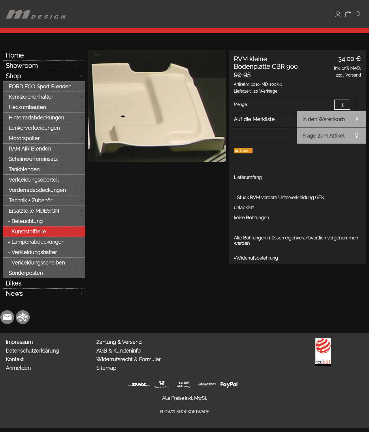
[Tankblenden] (44, 169)
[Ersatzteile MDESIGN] (44, 210)
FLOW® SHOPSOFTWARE (184, 412)
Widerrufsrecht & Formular (128, 359)
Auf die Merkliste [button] (254, 119)
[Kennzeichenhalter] (44, 97)
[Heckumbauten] (44, 107)
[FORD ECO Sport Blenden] (44, 86)
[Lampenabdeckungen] (44, 242)
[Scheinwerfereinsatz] (44, 159)
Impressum (19, 342)
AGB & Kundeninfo (118, 351)
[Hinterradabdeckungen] (44, 117)
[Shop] (44, 76)
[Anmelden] (338, 14)
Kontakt (15, 359)
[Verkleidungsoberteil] (44, 179)
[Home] (44, 55)
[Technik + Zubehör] (44, 200)
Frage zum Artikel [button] (323, 136)
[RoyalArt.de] (23, 317)
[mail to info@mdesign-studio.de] (7, 317)
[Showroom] (44, 65)
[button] (358, 14)
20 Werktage (255, 91)
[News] (44, 293)
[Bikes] (44, 283)
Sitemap (106, 368)
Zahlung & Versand (119, 342)
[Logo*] (36, 6)
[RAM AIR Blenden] (44, 148)
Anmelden (18, 368)
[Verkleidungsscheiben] (44, 262)
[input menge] (342, 105)
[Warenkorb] (348, 14)
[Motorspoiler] (44, 138)
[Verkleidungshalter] (44, 252)
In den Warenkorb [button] (323, 119)
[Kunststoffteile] (44, 231)
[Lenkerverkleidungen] (44, 128)
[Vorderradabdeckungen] (44, 190)
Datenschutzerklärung (32, 351)
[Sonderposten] (44, 273)
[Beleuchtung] (44, 221)
